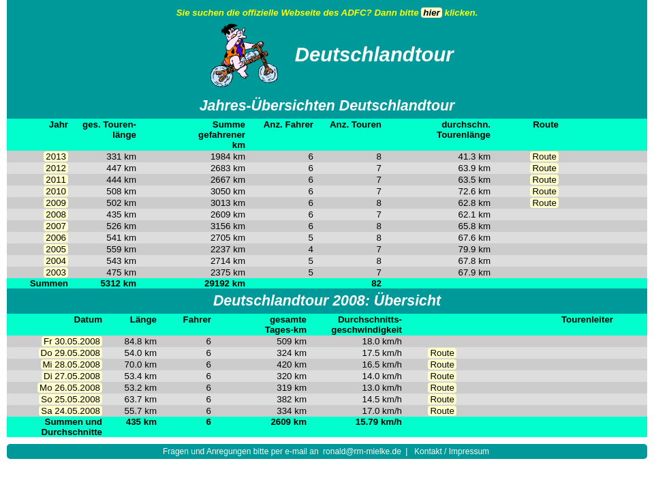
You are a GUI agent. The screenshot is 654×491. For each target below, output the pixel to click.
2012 (56, 168)
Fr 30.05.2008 (72, 341)
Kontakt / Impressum (451, 451)
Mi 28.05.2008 (71, 364)
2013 (56, 156)
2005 (56, 249)
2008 (56, 214)
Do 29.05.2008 (70, 353)
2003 (56, 272)
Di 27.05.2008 (72, 376)
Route (544, 156)
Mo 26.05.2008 (70, 388)
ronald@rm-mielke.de (362, 451)
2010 (56, 191)
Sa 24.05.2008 (70, 411)
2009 (56, 203)
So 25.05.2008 (70, 399)
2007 (56, 226)
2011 (56, 180)
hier (431, 13)
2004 (56, 261)
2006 (56, 238)
